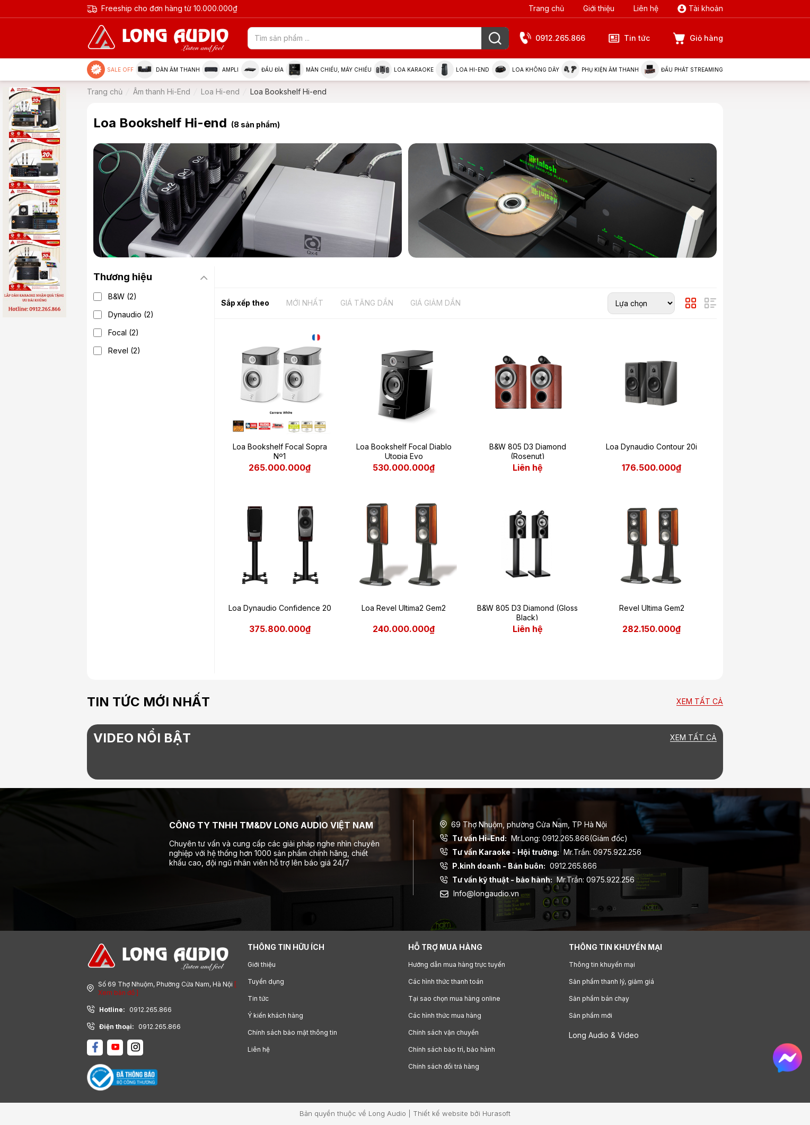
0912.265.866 (552, 38)
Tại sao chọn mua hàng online (454, 998)
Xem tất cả (699, 702)
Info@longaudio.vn (479, 893)
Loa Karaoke (404, 69)
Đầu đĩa (262, 69)
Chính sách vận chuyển (443, 1032)
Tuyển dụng (266, 981)
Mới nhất (304, 302)
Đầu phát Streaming (682, 69)
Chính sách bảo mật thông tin (292, 1032)
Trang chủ (546, 8)
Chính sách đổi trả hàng (443, 1066)
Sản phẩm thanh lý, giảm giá (611, 981)
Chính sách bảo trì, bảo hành (451, 1049)
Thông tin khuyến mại (602, 964)
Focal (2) (123, 332)
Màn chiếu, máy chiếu (329, 69)
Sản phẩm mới (590, 1015)
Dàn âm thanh (168, 69)
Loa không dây (525, 69)
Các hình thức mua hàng (444, 1015)
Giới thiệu (598, 8)
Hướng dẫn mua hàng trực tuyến (456, 964)
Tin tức (629, 38)
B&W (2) (122, 296)
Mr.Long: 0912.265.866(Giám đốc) (534, 838)
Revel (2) (124, 350)
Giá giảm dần (435, 302)
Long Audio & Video (604, 1035)
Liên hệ (645, 8)
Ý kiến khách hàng (275, 1015)
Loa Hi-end (462, 69)
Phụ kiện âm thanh (600, 69)
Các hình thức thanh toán (445, 981)
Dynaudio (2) (131, 314)
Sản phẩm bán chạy (599, 998)
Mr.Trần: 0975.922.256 (540, 852)
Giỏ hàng (698, 38)
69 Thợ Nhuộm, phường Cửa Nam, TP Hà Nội (523, 824)
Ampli (220, 69)
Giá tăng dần (366, 302)
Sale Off (110, 69)
